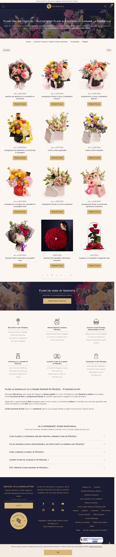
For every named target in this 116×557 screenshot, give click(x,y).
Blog (78, 530)
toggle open (3, 6)
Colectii (76, 510)
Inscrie (18, 505)
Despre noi (86, 487)
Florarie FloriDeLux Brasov (91, 491)
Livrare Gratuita (84, 514)
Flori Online (105, 510)
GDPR (91, 526)
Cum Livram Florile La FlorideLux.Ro (92, 507)
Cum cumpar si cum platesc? (91, 499)
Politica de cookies (100, 522)
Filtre (109, 50)
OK (58, 552)
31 (70, 275)
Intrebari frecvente (91, 495)
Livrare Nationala (91, 518)
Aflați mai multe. (96, 546)
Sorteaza (6, 50)
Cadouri (85, 510)
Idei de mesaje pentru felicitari (95, 530)
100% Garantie (99, 514)
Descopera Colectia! (57, 301)
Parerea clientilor (91, 503)
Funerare (95, 510)
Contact (97, 487)
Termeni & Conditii (82, 522)
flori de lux (55, 6)
